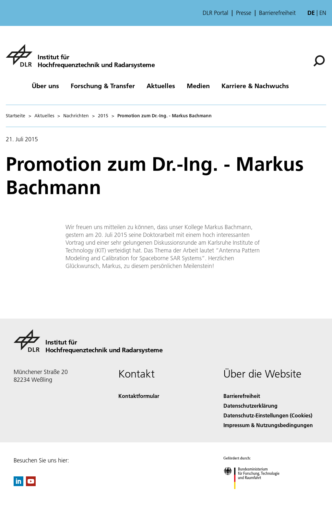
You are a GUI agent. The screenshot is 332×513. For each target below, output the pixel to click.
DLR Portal (215, 13)
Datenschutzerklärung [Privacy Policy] (250, 405)
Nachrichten (76, 115)
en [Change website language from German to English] (322, 13)
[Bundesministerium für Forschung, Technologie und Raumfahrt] (255, 494)
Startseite (15, 115)
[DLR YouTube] (31, 484)
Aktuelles (161, 85)
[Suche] (319, 61)
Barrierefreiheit (277, 13)
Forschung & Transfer (103, 85)
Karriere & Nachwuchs (255, 85)
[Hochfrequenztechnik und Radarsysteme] (80, 55)
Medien (198, 85)
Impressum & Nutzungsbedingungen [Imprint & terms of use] (268, 425)
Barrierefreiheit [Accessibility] (241, 395)
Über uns (45, 85)
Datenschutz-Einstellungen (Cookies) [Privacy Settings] (267, 415)
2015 (103, 115)
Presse (243, 13)
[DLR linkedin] (18, 484)
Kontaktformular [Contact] (138, 395)
